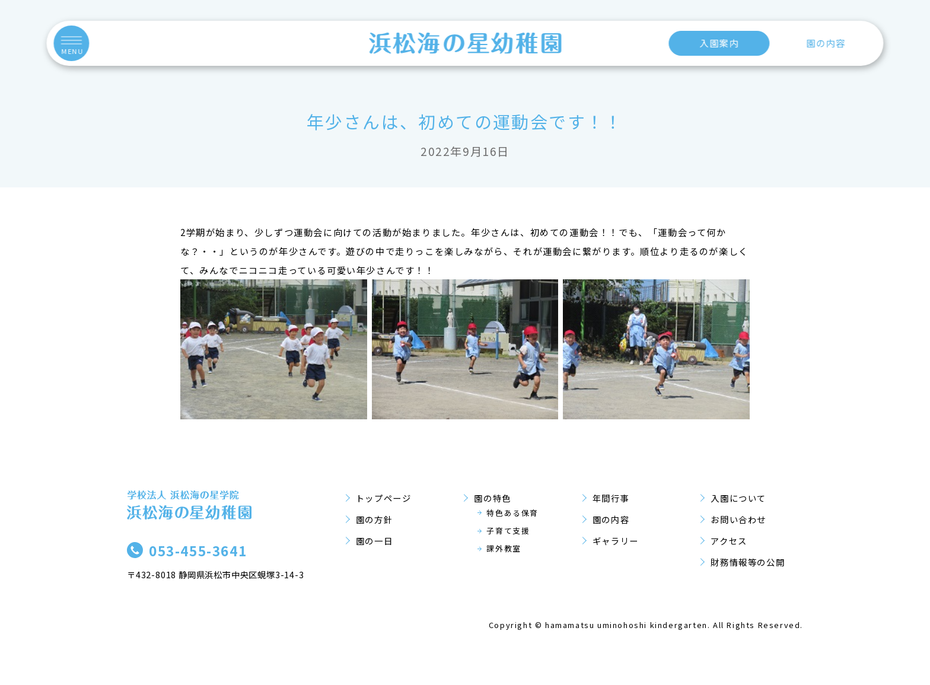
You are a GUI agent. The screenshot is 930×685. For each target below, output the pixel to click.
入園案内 (718, 42)
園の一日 (374, 540)
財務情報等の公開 (748, 562)
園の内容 (825, 42)
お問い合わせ (738, 519)
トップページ (384, 498)
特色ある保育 (512, 512)
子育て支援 (508, 530)
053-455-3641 (198, 550)
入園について (738, 498)
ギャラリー (616, 540)
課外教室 (503, 548)
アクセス (729, 540)
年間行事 (611, 498)
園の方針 (374, 519)
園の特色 (492, 498)
